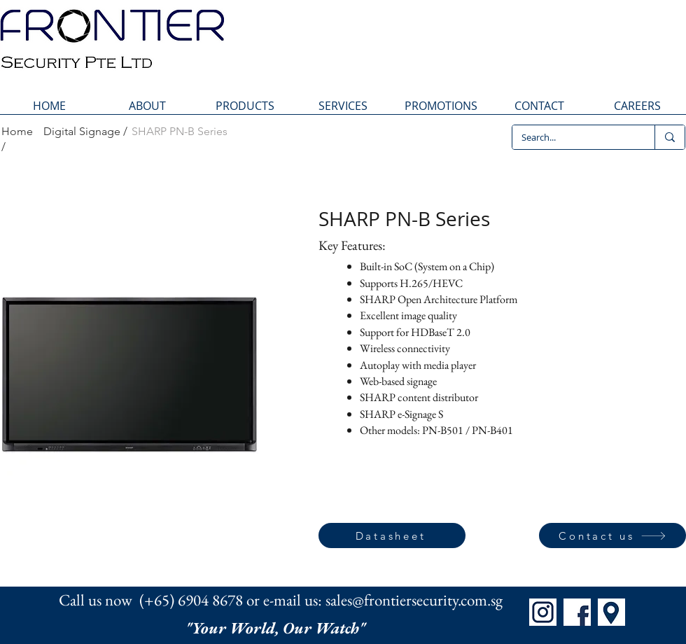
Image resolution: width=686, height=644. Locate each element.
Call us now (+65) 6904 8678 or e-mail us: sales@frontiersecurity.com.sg (281, 599)
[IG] (542, 612)
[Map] (611, 612)
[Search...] (573, 137)
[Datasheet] (391, 535)
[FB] (577, 612)
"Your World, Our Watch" (277, 627)
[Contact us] (612, 535)
